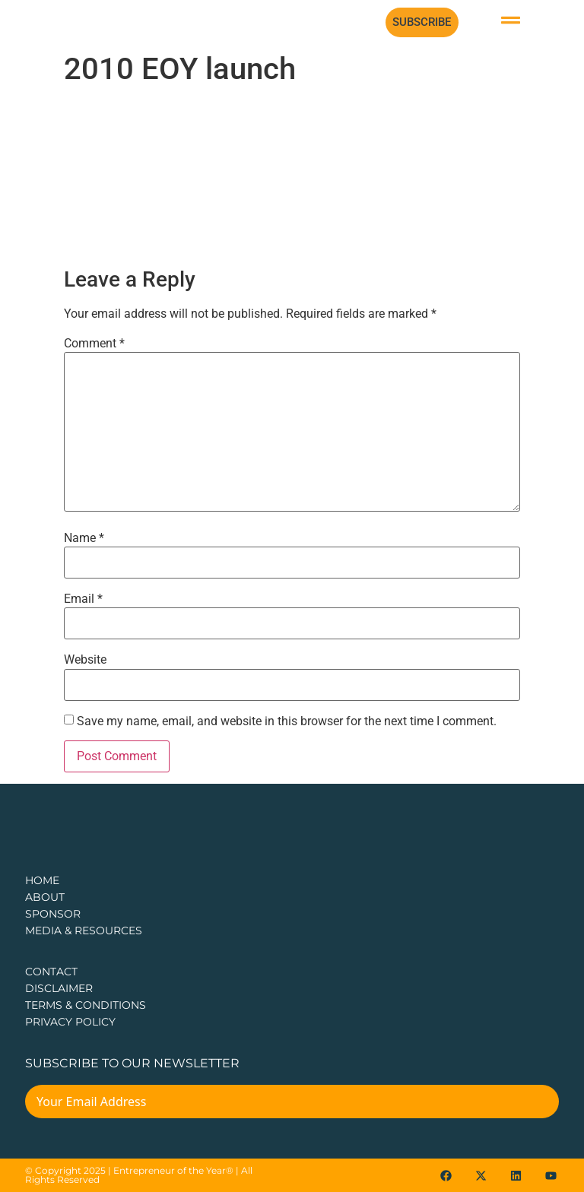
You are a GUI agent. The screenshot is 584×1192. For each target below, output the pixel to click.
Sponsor (53, 914)
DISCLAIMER (59, 988)
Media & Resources (83, 930)
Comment (94, 344)
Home (42, 880)
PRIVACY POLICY (70, 1022)
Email (83, 599)
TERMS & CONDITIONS (85, 1005)
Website (85, 660)
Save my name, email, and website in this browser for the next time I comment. (287, 721)
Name (84, 538)
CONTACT (51, 971)
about (45, 897)
